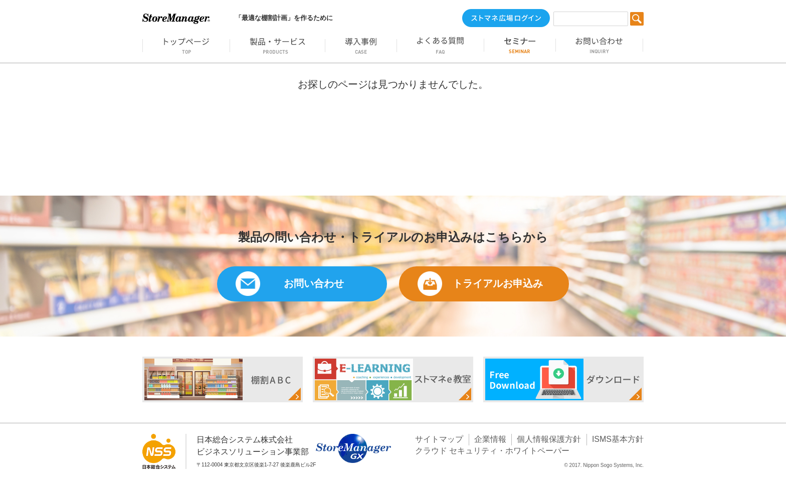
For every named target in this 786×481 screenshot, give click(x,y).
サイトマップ (439, 439)
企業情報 (490, 439)
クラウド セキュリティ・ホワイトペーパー (492, 450)
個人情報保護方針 (549, 439)
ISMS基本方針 (618, 439)
